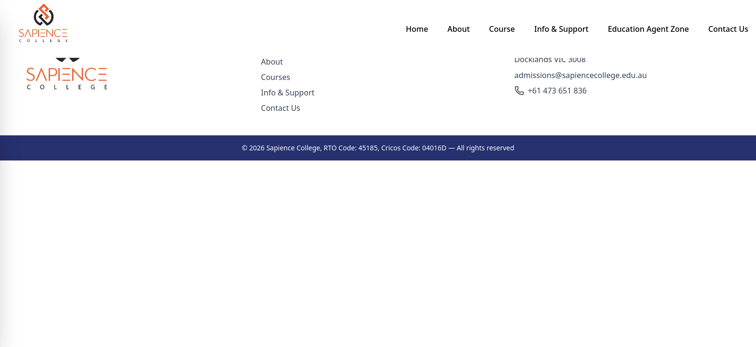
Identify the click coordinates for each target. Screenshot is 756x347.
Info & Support (561, 29)
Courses (275, 77)
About (458, 29)
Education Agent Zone (648, 29)
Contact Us (728, 29)
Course (502, 29)
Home (417, 29)
